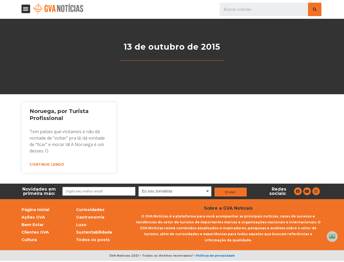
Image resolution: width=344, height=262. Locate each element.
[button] (26, 9)
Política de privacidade (215, 256)
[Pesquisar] (314, 9)
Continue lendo (47, 164)
